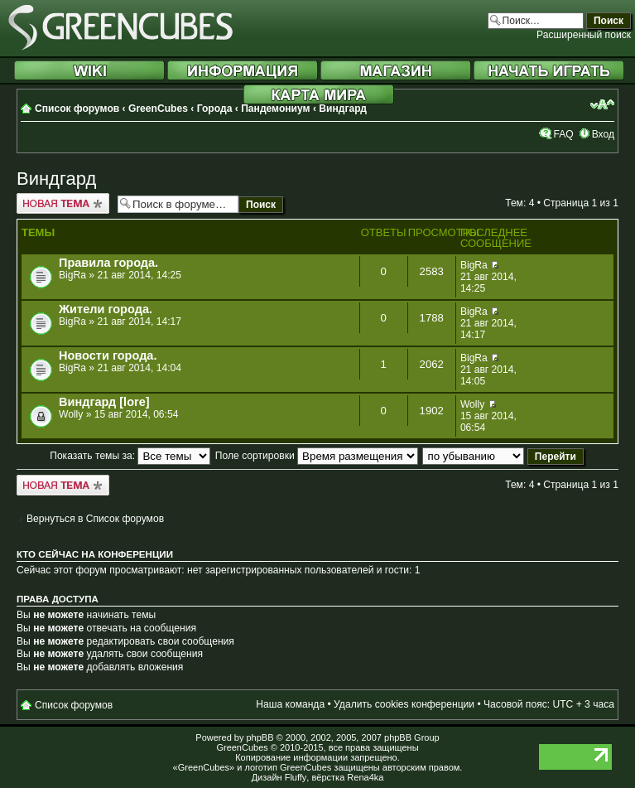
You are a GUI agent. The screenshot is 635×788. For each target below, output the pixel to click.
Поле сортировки (316, 456)
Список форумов (77, 108)
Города (215, 108)
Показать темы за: (130, 456)
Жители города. (105, 309)
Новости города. (107, 355)
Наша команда (290, 704)
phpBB (259, 737)
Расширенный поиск (583, 35)
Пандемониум (275, 108)
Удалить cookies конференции (404, 704)
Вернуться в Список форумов (95, 519)
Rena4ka (365, 777)
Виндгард (343, 108)
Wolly (71, 414)
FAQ (563, 134)
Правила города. (108, 262)
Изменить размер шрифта (602, 104)
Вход (603, 134)
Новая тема (63, 203)
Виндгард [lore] (104, 402)
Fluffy (296, 777)
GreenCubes (158, 108)
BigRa (72, 275)
